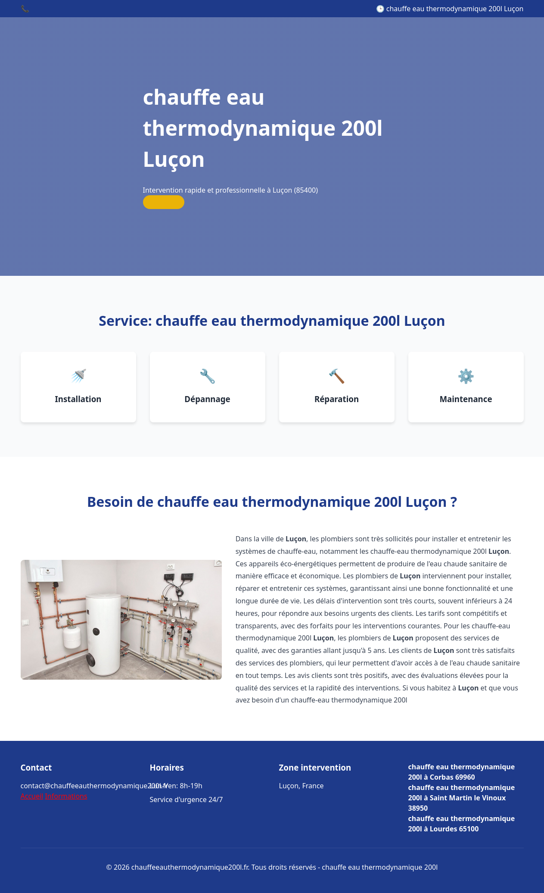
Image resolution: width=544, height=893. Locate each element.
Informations (66, 796)
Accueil (32, 796)
